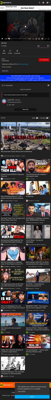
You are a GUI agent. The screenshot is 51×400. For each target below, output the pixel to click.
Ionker (3, 59)
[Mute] (42, 39)
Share (4, 52)
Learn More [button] (21, 391)
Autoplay (43, 118)
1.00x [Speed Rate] (33, 38)
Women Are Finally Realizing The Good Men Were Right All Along (12, 241)
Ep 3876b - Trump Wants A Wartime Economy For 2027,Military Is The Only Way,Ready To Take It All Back (36, 286)
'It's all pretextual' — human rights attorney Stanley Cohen (37, 351)
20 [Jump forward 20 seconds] (39, 38)
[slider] (18, 38)
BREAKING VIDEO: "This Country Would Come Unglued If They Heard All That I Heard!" (37, 308)
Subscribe (44, 60)
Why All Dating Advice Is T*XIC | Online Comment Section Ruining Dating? (12, 198)
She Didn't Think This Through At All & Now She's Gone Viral (13, 219)
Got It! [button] (32, 396)
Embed (10, 52)
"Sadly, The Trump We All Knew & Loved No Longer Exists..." (12, 351)
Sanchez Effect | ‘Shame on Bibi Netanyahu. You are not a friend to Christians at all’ (37, 329)
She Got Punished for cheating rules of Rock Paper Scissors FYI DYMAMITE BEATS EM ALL (12, 264)
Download (17, 52)
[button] (43, 2)
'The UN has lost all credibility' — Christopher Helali (37, 175)
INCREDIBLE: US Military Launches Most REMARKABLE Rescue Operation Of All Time (37, 220)
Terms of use (6, 395)
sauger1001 (10, 100)
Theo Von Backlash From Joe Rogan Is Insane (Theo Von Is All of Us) (13, 308)
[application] (25, 26)
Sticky (33, 118)
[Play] (2, 39)
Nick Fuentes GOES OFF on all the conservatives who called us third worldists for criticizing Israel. (37, 264)
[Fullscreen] (48, 39)
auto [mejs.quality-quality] (45, 38)
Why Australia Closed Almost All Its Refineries (16, 151)
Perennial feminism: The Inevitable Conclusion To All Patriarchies (12, 372)
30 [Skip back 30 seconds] (36, 38)
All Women (29, 196)
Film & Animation (23, 64)
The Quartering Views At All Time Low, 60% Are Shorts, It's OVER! (12, 285)
